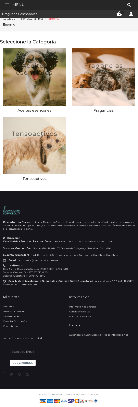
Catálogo (9, 18)
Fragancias (103, 65)
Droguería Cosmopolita (19, 14)
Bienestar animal (31, 18)
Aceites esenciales (34, 69)
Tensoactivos (34, 133)
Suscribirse (23, 362)
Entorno (53, 18)
